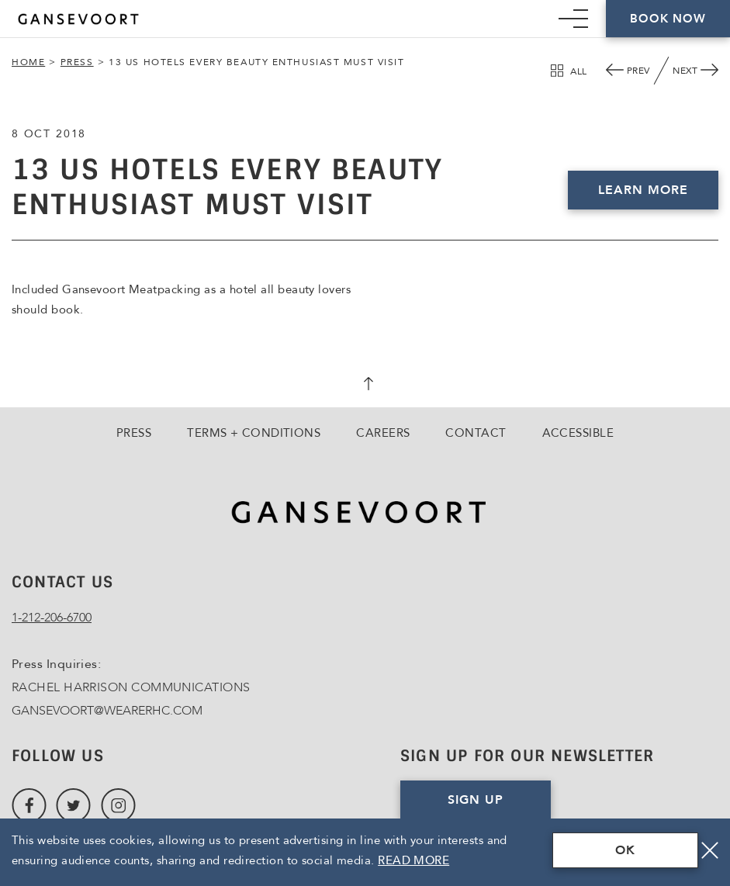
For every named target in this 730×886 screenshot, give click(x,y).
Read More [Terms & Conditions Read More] (413, 860)
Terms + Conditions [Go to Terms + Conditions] (253, 433)
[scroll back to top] (365, 385)
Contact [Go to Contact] (475, 433)
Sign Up (475, 799)
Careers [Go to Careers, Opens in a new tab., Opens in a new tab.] (383, 433)
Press (77, 62)
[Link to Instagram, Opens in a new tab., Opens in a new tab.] (118, 805)
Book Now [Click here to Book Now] (667, 18)
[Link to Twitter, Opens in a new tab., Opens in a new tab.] (73, 805)
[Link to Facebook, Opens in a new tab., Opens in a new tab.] (29, 805)
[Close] (709, 850)
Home (28, 62)
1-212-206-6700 (52, 617)
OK (625, 850)
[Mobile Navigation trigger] (573, 18)
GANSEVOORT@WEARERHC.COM (107, 710)
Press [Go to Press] (133, 433)
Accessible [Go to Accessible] (578, 433)
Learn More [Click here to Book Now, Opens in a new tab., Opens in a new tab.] (643, 190)
